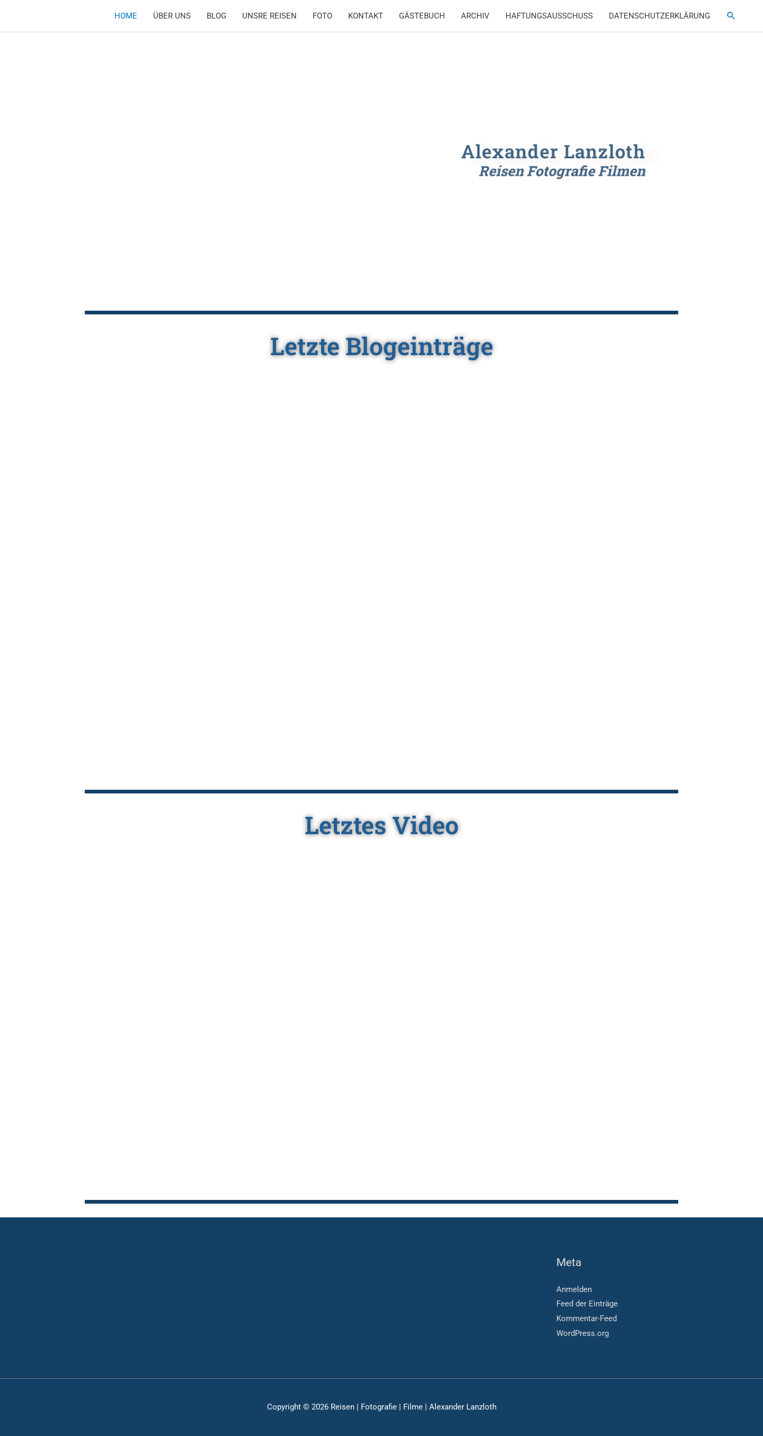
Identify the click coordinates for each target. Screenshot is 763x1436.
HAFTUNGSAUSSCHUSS (549, 16)
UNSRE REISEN (269, 16)
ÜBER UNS (172, 16)
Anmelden (574, 1289)
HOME (125, 16)
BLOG (216, 16)
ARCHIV (475, 16)
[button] (731, 16)
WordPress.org (582, 1333)
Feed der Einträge (587, 1303)
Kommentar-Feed (586, 1318)
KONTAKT (365, 16)
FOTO (322, 16)
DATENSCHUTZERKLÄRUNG (659, 16)
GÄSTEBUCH (422, 16)
